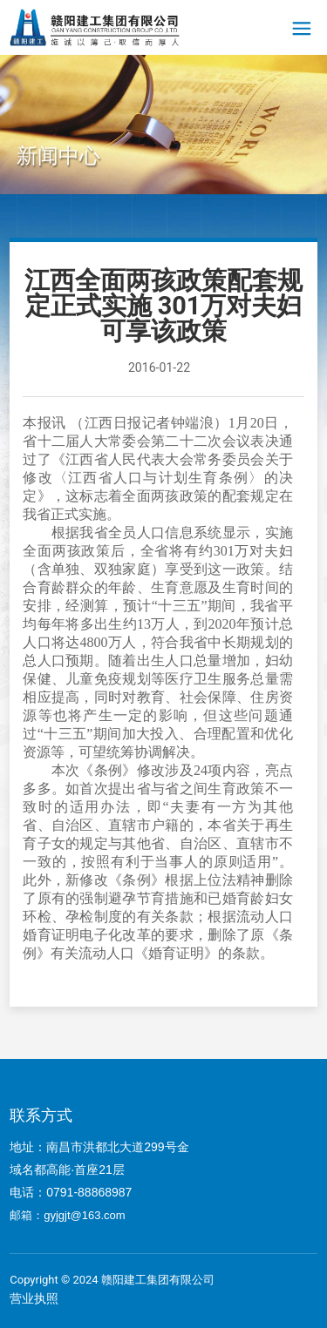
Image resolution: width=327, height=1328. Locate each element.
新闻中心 (58, 156)
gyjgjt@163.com (84, 1215)
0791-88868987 (90, 1192)
